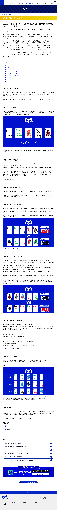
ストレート (20, 92)
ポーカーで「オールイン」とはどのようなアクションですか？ (29, 450)
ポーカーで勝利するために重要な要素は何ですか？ (29, 447)
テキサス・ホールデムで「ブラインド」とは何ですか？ (29, 453)
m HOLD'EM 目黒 (43, 497)
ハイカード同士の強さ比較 (12, 75)
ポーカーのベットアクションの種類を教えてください (29, 457)
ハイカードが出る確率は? (12, 77)
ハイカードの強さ (10, 69)
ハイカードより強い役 (11, 73)
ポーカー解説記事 (29, 3)
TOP (2, 14)
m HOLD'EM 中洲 (43, 498)
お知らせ (13, 502)
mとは (11, 3)
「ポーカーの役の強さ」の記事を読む (13, 248)
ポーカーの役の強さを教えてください (29, 443)
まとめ (8, 81)
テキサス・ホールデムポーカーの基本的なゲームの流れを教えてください (29, 460)
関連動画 (35, 502)
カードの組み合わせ (10, 67)
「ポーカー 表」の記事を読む (12, 348)
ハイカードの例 (10, 79)
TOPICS (24, 502)
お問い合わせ (50, 1)
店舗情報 (37, 3)
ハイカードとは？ (10, 65)
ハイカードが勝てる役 (11, 71)
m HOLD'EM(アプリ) (20, 3)
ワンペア (8, 426)
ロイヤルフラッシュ (10, 429)
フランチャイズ (52, 3)
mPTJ (45, 3)
